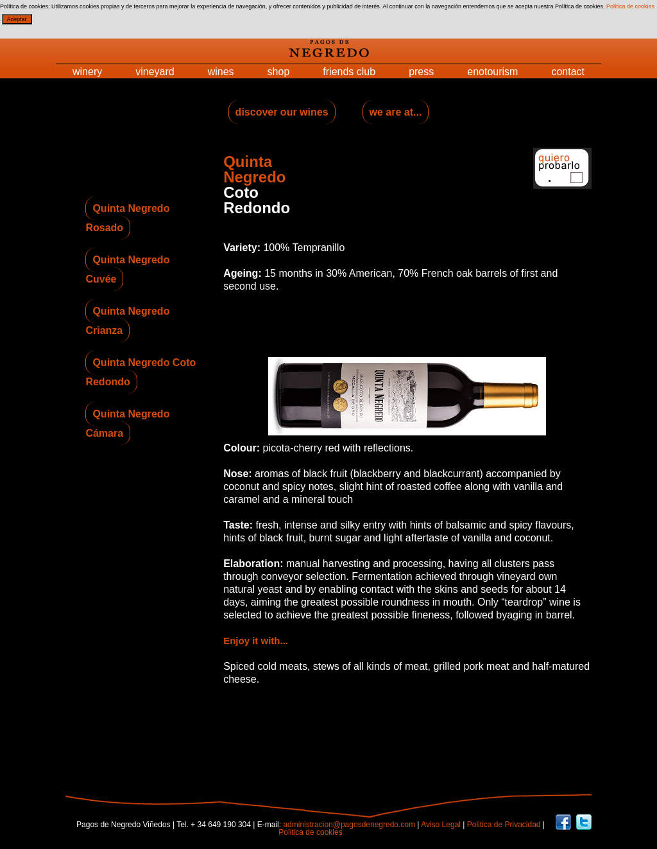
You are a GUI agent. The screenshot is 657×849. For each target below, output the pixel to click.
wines (221, 71)
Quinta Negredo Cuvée (127, 269)
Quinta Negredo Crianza (127, 321)
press (421, 71)
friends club (349, 71)
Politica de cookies (310, 832)
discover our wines (281, 112)
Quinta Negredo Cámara (127, 423)
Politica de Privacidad (504, 824)
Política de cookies (630, 6)
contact (567, 71)
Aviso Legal (442, 824)
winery (87, 71)
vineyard (154, 71)
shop (279, 71)
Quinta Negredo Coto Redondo (140, 372)
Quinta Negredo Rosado (127, 218)
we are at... (396, 112)
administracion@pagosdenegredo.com (349, 824)
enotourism (492, 71)
